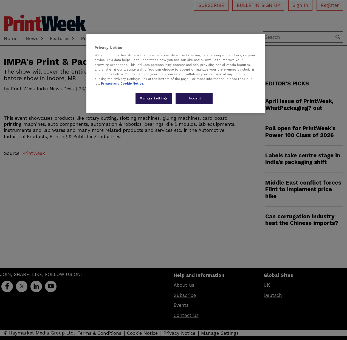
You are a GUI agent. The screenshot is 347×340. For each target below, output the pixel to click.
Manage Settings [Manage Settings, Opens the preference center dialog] (154, 98)
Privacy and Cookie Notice (122, 83)
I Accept (194, 98)
